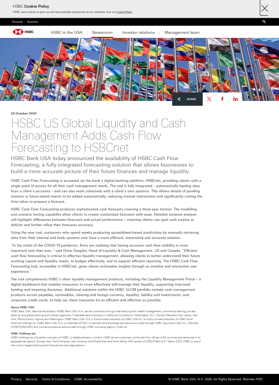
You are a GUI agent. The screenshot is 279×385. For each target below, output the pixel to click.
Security (31, 379)
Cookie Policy (124, 12)
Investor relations (138, 32)
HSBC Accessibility (88, 379)
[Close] (264, 7)
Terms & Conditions (56, 379)
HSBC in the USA (66, 32)
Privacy (16, 379)
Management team (182, 32)
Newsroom (102, 32)
